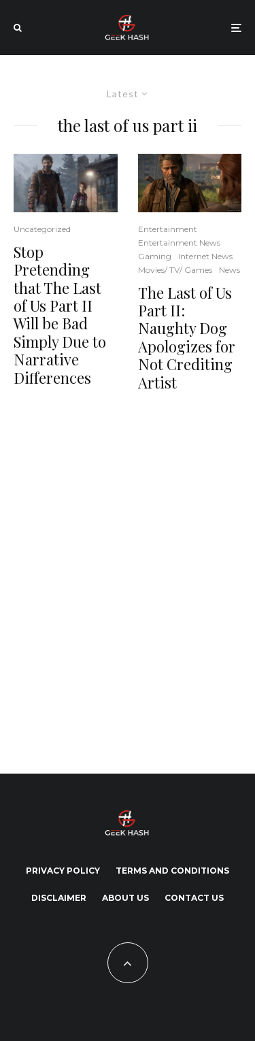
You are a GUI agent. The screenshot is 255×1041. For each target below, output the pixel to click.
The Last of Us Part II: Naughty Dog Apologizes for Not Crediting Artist (186, 337)
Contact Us (194, 898)
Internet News (205, 256)
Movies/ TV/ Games (175, 270)
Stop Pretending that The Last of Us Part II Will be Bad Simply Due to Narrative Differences (60, 314)
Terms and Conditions (172, 870)
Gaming (154, 256)
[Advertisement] (127, 580)
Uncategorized (42, 229)
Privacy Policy (63, 870)
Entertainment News (179, 242)
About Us (125, 898)
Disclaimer (58, 898)
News (229, 270)
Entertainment (167, 229)
